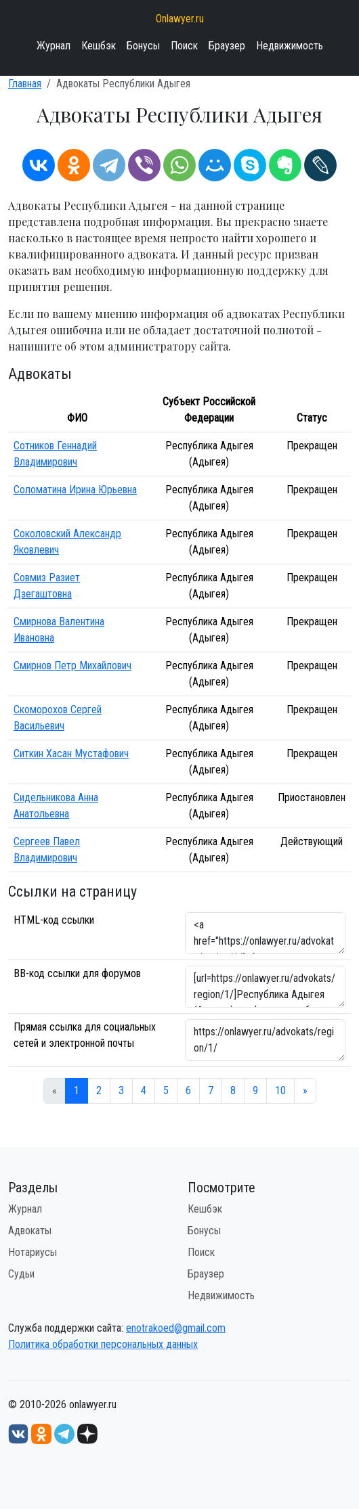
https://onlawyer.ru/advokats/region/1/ (265, 1040)
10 (280, 1090)
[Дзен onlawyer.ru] (87, 1432)
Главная (24, 83)
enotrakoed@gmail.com (176, 1328)
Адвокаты (29, 1230)
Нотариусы (32, 1252)
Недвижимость (289, 45)
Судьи (21, 1273)
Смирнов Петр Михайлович (72, 665)
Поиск (184, 45)
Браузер (227, 45)
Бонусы (143, 45)
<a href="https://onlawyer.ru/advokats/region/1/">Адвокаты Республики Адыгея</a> (265, 933)
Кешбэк (98, 45)
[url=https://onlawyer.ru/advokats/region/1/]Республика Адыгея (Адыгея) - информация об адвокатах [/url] (265, 987)
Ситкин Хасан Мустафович (71, 753)
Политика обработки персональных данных (103, 1344)
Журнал (53, 45)
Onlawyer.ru (180, 18)
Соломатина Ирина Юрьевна (75, 489)
